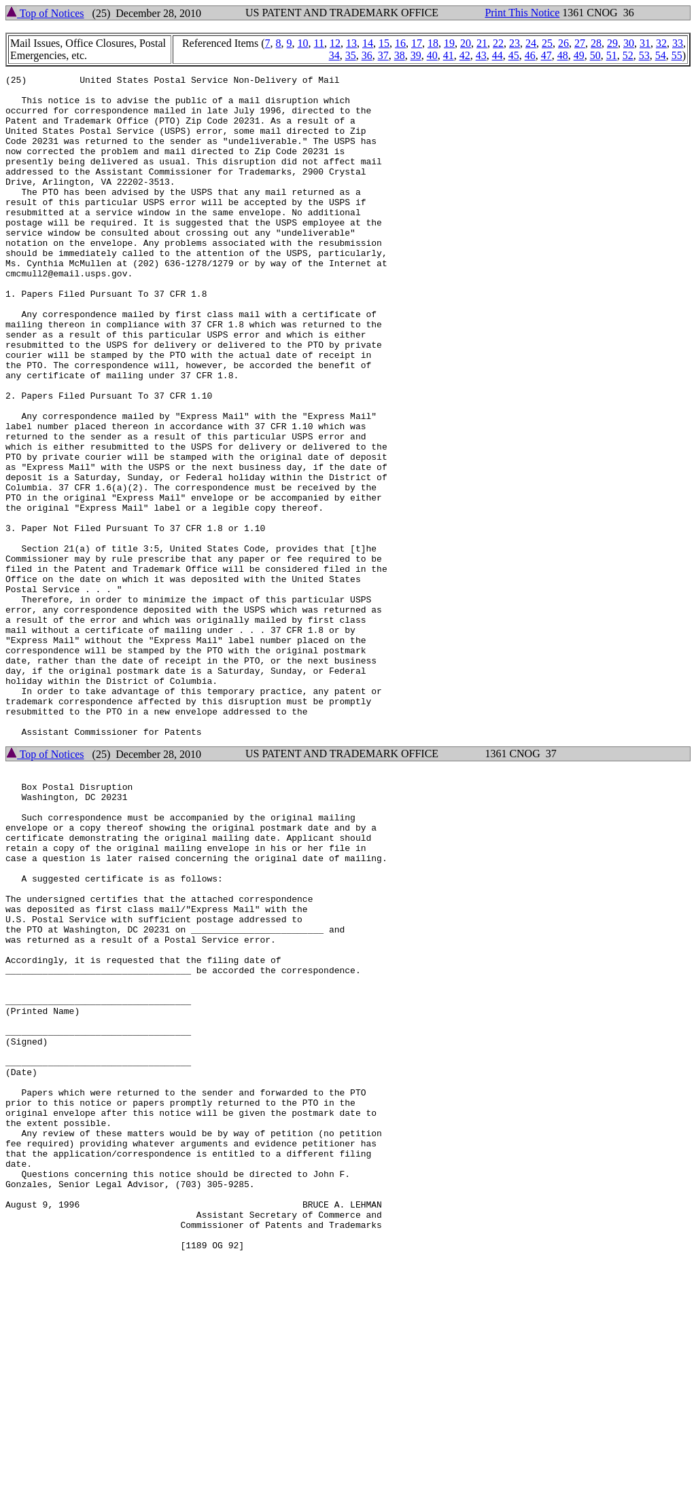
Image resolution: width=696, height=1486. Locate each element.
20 (465, 43)
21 (481, 43)
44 (497, 55)
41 (448, 55)
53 (644, 55)
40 (432, 55)
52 (628, 55)
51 (611, 55)
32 (661, 43)
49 (579, 55)
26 (563, 43)
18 (433, 43)
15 (384, 43)
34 (334, 55)
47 (546, 55)
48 (562, 55)
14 (367, 43)
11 (319, 43)
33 (677, 43)
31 (645, 43)
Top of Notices (45, 13)
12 (335, 43)
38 (399, 55)
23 (514, 43)
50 (595, 55)
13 (351, 43)
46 (530, 55)
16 (400, 43)
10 (303, 43)
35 (350, 55)
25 (547, 43)
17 (416, 43)
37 (383, 55)
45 (513, 55)
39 (416, 55)
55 (677, 55)
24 (530, 43)
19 (449, 43)
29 (612, 43)
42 (464, 55)
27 (579, 43)
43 (481, 55)
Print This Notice (522, 12)
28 (596, 43)
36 (367, 55)
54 (660, 55)
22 (498, 43)
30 (628, 43)
